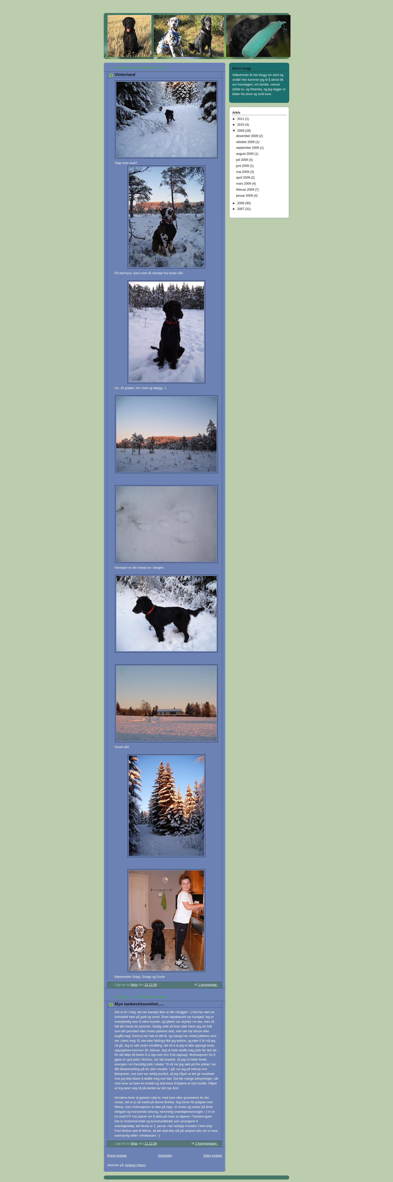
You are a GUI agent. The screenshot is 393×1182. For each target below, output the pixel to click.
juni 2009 (243, 166)
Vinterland (125, 74)
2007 (241, 209)
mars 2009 (244, 183)
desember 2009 (247, 136)
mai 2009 (243, 172)
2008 (241, 203)
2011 (241, 119)
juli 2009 (242, 160)
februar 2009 (245, 189)
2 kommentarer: (206, 1143)
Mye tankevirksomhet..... (139, 1004)
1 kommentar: (208, 985)
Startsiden (165, 1155)
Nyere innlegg (117, 1155)
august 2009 (245, 154)
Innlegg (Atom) (135, 1165)
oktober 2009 (245, 142)
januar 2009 (245, 195)
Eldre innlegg (213, 1155)
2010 (241, 124)
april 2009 (243, 177)
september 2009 (248, 148)
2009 (241, 130)
